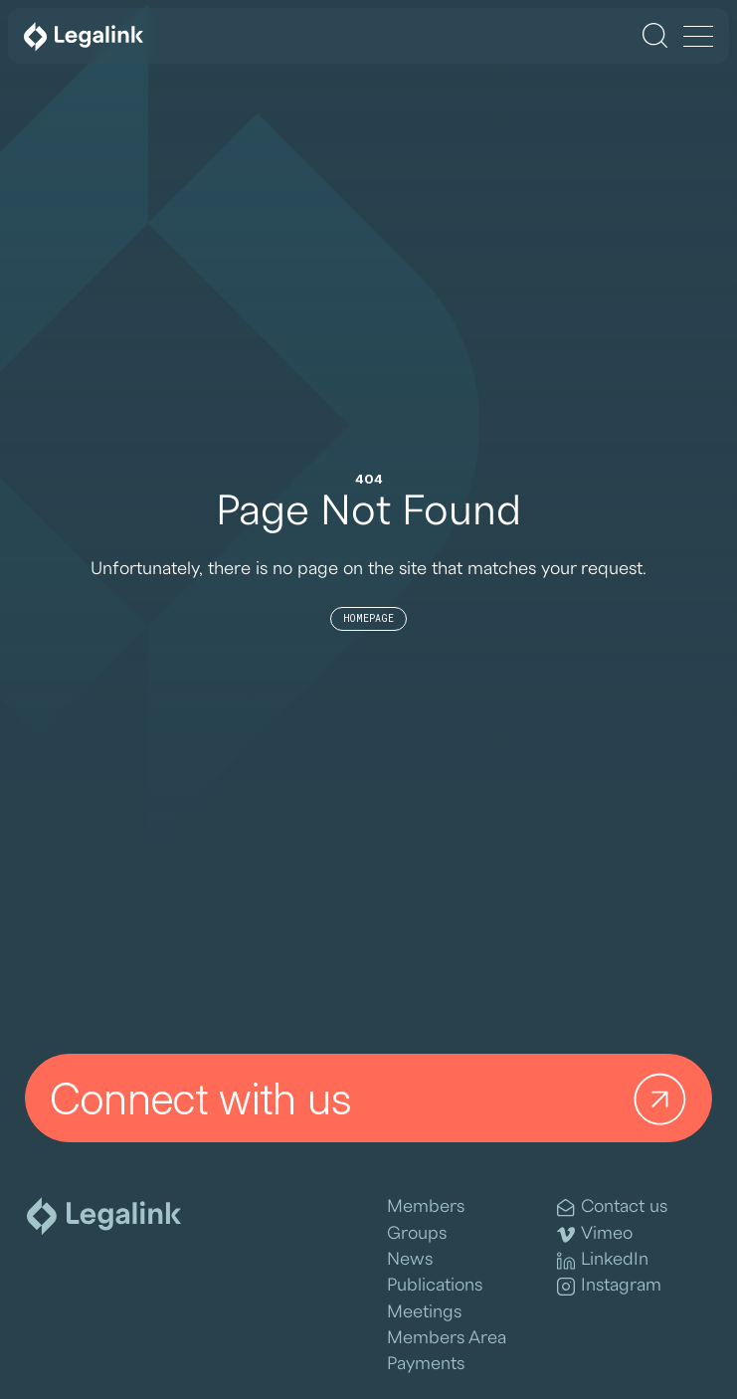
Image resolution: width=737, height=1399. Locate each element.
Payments (425, 1363)
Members (425, 1206)
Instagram (609, 1286)
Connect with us (373, 1098)
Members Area (446, 1337)
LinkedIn (602, 1260)
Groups (417, 1233)
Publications (434, 1285)
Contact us (612, 1207)
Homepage (368, 618)
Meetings (424, 1311)
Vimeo (595, 1234)
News (410, 1259)
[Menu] (698, 38)
